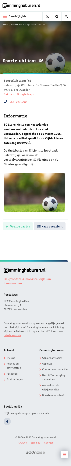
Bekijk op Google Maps (19, 94)
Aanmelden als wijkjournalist (50, 387)
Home (5, 24)
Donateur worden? (53, 395)
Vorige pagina (18, 226)
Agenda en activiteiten (14, 365)
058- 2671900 (18, 101)
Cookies (48, 442)
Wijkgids (47, 363)
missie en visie (12, 335)
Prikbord (12, 373)
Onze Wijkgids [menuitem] (14, 16)
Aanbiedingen (15, 379)
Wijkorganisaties (52, 358)
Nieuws (11, 358)
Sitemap (35, 442)
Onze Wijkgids (17, 24)
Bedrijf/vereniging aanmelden (53, 377)
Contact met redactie (55, 369)
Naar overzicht (50, 226)
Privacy (22, 442)
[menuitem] (66, 16)
